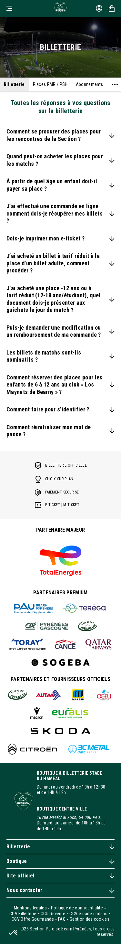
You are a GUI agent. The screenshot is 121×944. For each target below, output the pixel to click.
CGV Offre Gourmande (33, 919)
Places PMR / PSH (50, 84)
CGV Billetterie (22, 913)
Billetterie (14, 84)
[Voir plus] (115, 84)
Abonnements (89, 84)
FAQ (62, 919)
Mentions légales (30, 907)
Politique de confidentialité (77, 907)
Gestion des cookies (89, 919)
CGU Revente (53, 913)
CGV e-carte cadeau (88, 913)
